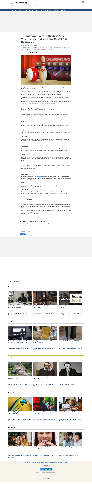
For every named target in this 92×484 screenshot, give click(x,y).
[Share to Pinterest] (28, 52)
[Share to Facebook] (22, 52)
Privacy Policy (59, 462)
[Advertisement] (46, 22)
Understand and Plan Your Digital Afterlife (42, 313)
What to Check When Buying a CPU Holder (69, 341)
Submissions (42, 462)
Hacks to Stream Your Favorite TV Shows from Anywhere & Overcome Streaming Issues (20, 341)
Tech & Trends (39, 10)
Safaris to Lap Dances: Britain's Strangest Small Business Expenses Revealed (20, 306)
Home (11, 10)
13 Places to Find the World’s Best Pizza (18, 447)
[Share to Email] (37, 52)
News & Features (19, 10)
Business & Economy (29, 10)
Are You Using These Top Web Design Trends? (19, 348)
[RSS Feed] (45, 475)
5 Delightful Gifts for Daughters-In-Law (68, 447)
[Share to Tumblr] (32, 52)
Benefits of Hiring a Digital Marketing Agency (70, 412)
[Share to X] (24, 52)
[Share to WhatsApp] (26, 52)
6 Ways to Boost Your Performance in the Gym (43, 455)
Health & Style (48, 10)
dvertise (47, 462)
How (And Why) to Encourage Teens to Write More (19, 384)
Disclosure (52, 462)
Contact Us (63, 10)
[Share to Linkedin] (30, 52)
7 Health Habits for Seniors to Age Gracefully (69, 455)
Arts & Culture (56, 10)
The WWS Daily (21, 3)
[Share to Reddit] (35, 52)
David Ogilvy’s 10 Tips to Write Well (68, 377)
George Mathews (25, 45)
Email (21, 227)
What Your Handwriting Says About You (67, 384)
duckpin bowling (40, 176)
